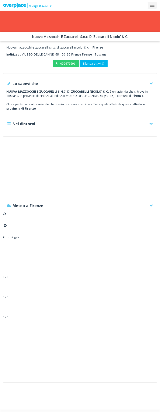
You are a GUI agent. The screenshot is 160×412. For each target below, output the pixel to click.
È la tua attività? (93, 63)
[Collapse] (152, 5)
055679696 (66, 63)
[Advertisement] (80, 170)
